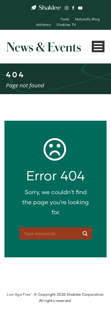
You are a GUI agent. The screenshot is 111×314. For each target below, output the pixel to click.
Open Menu (98, 46)
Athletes (43, 25)
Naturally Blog (87, 19)
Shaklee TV (66, 25)
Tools (64, 19)
